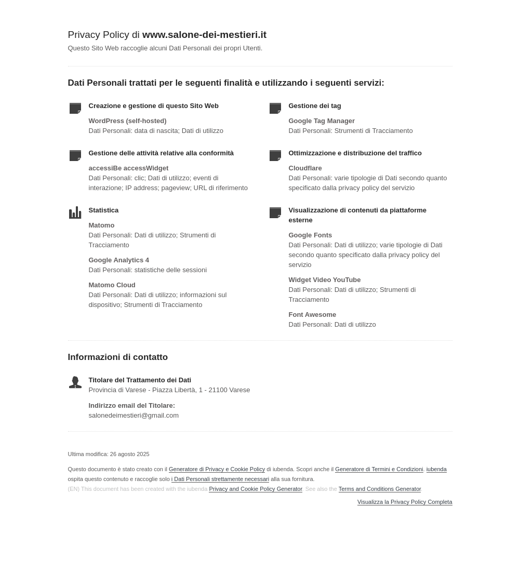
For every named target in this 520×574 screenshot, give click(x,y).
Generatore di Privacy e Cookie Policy (217, 469)
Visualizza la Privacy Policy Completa (404, 502)
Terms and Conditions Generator (380, 489)
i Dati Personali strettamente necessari (220, 479)
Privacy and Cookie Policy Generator (255, 489)
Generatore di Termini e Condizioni (379, 469)
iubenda (436, 469)
